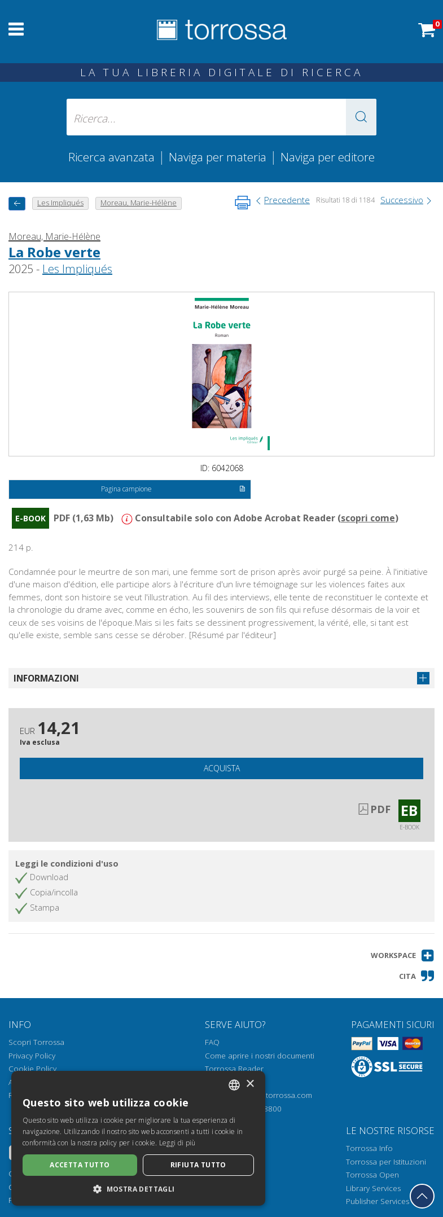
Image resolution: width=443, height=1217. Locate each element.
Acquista (222, 768)
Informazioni (46, 678)
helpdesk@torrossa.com (269, 1095)
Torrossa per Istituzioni (386, 1162)
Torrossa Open (372, 1175)
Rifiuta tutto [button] (198, 1165)
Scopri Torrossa (36, 1042)
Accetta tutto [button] (79, 1165)
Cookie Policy (32, 1069)
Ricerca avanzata (111, 157)
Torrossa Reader (234, 1069)
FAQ (212, 1042)
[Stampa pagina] (243, 203)
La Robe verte (54, 252)
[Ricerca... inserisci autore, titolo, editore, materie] (222, 117)
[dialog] (138, 1138)
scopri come (368, 518)
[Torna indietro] (16, 203)
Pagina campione (173, 490)
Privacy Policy (31, 1056)
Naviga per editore (327, 157)
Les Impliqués (77, 268)
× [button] (249, 1084)
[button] (361, 117)
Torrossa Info (369, 1148)
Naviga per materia (217, 157)
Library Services (373, 1188)
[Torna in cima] (422, 1196)
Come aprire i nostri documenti (259, 1056)
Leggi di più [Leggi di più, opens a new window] (177, 1143)
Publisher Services (377, 1201)
